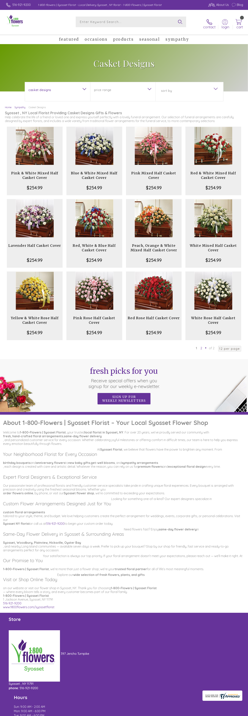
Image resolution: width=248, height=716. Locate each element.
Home (8, 104)
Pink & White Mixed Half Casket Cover (34, 172)
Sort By (166, 88)
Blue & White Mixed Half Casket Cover (94, 172)
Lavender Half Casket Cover (34, 242)
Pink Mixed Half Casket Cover (153, 172)
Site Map (232, 712)
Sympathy (19, 104)
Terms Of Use (190, 712)
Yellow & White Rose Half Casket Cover (35, 317)
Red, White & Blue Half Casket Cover (94, 244)
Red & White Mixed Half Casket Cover (213, 172)
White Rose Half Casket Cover (213, 317)
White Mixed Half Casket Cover (213, 244)
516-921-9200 (21, 5)
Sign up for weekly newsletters (124, 395)
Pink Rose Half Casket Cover (94, 317)
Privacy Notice (213, 712)
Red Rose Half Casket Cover (154, 315)
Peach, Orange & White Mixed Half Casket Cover (154, 244)
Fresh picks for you (124, 374)
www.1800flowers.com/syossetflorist (28, 604)
